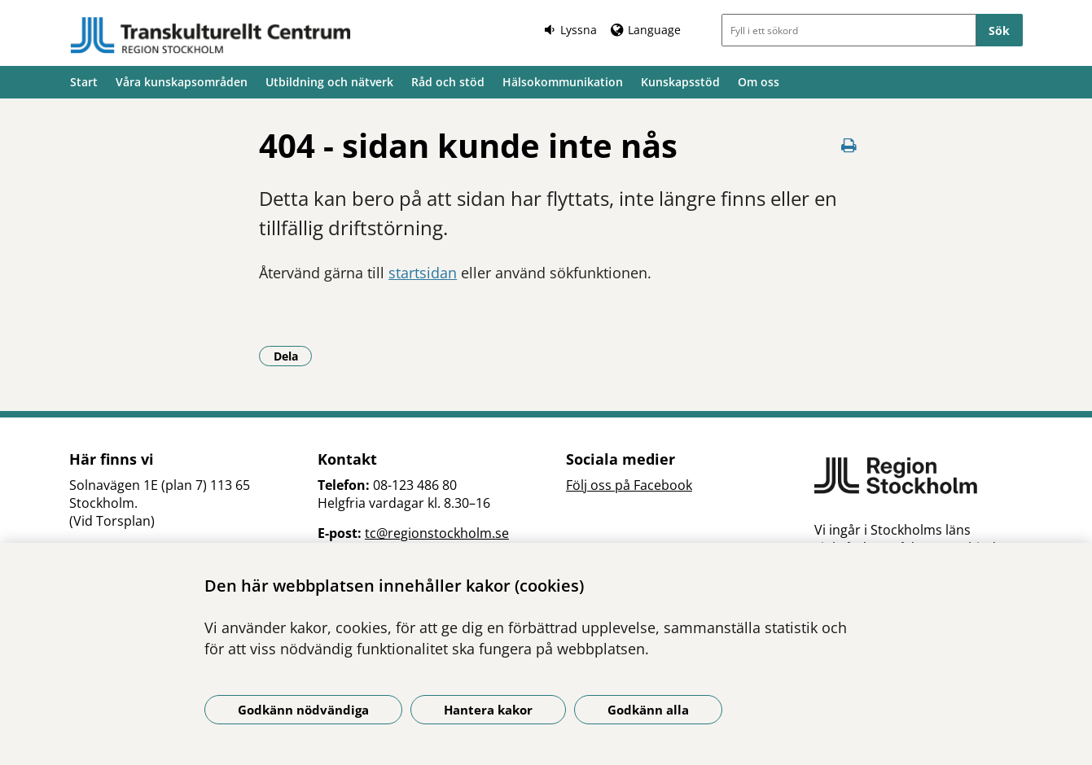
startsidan (422, 272)
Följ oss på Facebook (629, 485)
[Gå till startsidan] (211, 35)
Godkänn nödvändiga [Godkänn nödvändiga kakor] (303, 710)
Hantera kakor (488, 710)
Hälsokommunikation (562, 82)
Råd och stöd (448, 82)
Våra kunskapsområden (182, 82)
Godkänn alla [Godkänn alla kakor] (648, 710)
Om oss (758, 82)
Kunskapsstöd (680, 82)
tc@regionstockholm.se (437, 533)
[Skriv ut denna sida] (848, 145)
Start (84, 82)
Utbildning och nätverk (329, 82)
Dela (293, 356)
